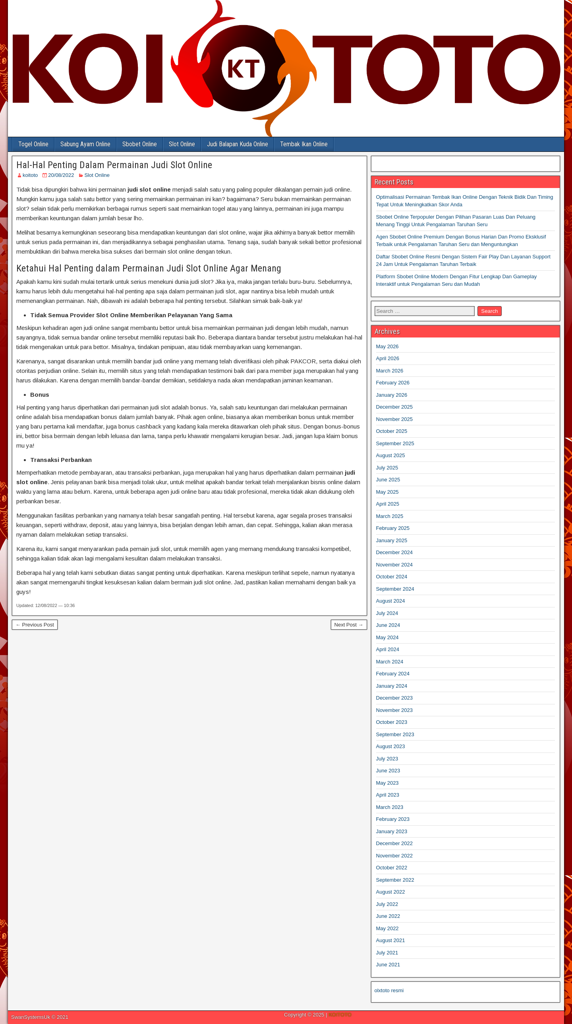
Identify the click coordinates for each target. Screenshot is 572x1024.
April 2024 (388, 649)
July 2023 (387, 759)
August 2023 (390, 746)
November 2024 (394, 565)
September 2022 (395, 880)
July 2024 (387, 613)
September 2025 (395, 443)
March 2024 (390, 662)
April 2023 (388, 795)
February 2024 (393, 674)
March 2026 (390, 371)
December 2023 (394, 698)
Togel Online (33, 144)
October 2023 (392, 722)
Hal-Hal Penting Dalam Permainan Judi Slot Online (114, 165)
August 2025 (390, 455)
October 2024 (392, 577)
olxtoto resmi (389, 990)
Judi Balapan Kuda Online (237, 144)
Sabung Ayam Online (85, 144)
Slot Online (182, 144)
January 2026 (392, 395)
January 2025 (392, 540)
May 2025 (387, 492)
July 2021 (387, 953)
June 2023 (388, 771)
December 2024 (394, 552)
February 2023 (393, 819)
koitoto (30, 175)
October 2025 (392, 431)
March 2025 (390, 516)
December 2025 (394, 407)
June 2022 (388, 916)
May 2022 (387, 928)
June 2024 (388, 625)
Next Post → (348, 625)
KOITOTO (340, 1015)
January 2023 (392, 831)
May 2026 (387, 346)
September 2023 (395, 734)
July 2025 (387, 468)
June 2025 (388, 480)
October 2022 (392, 868)
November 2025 (394, 419)
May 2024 (387, 637)
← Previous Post (34, 625)
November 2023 (394, 710)
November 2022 (394, 856)
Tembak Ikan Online (304, 144)
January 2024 (392, 686)
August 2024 (390, 601)
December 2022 (394, 843)
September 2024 (395, 589)
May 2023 (387, 783)
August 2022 (390, 892)
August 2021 (390, 940)
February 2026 (393, 383)
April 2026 (388, 358)
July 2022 (387, 904)
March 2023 (390, 807)
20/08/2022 (61, 175)
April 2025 (388, 504)
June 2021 (388, 965)
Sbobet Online (139, 144)
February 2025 (393, 528)
